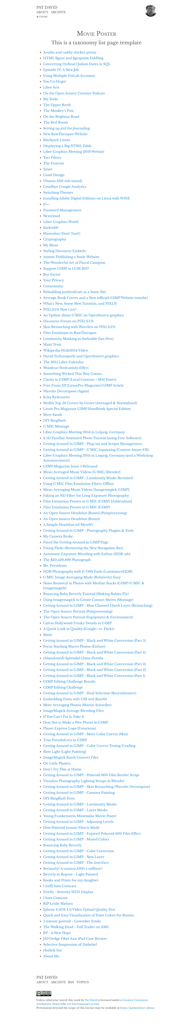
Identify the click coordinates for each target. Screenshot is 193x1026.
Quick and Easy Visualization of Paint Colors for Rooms (88, 915)
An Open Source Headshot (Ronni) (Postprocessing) (85, 513)
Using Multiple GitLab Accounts (69, 76)
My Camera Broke (58, 536)
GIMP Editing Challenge (63, 687)
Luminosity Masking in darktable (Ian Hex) (78, 339)
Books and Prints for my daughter (70, 880)
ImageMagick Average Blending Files (73, 711)
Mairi (47, 635)
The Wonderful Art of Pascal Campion (74, 263)
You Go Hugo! (54, 81)
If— (46, 204)
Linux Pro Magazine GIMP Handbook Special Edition (87, 409)
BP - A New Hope (57, 933)
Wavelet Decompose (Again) (66, 391)
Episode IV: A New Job (61, 70)
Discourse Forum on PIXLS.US (68, 321)
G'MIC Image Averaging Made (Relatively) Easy (82, 577)
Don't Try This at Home (62, 769)
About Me (51, 956)
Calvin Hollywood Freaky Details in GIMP (77, 623)
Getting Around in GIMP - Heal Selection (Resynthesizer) (89, 693)
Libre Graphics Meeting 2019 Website (73, 152)
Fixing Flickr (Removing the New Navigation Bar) (83, 548)
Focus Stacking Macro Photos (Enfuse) (74, 646)
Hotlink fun (52, 950)
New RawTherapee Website (65, 134)
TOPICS (82, 982)
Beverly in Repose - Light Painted (70, 874)
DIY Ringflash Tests (59, 798)
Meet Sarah (52, 415)
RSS (71, 982)
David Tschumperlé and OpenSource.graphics (81, 356)
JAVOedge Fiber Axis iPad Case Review (75, 939)
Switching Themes (58, 192)
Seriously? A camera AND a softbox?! (73, 868)
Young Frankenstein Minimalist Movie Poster (80, 816)
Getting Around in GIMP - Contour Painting (79, 793)
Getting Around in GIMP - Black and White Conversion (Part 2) (94, 670)
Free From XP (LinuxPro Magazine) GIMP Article (83, 385)
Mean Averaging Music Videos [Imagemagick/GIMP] (86, 490)
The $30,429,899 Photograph (67, 560)
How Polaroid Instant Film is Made (71, 828)
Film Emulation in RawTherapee (70, 333)
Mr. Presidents (55, 565)
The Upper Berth (57, 105)
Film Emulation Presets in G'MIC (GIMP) (76, 507)
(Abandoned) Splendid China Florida (73, 658)
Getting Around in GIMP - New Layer (73, 857)
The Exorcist (53, 163)
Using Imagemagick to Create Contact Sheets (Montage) (88, 600)
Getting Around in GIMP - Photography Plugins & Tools (88, 530)
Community (53, 286)
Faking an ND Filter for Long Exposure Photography (86, 495)
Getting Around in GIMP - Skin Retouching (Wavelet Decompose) (96, 787)
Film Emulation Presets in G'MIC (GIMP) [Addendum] (87, 501)
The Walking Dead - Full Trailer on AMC (76, 927)
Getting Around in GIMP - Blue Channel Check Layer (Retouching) (97, 605)
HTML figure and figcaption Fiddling (73, 58)
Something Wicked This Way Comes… (74, 374)
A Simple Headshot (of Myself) (68, 525)
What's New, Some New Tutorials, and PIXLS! (80, 303)
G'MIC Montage (56, 426)
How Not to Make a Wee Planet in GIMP (75, 722)
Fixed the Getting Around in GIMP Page (75, 542)
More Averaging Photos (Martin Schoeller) (77, 705)
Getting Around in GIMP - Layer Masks (75, 810)
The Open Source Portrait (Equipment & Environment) (88, 617)
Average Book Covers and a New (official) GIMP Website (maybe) (95, 298)
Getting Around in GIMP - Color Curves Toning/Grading (89, 746)
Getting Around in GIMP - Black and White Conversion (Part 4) (94, 652)
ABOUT (42, 12)
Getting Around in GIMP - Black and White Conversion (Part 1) (94, 676)
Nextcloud (51, 216)
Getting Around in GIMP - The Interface (76, 863)
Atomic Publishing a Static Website (71, 257)
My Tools (50, 99)
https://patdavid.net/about (137, 1007)
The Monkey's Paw (58, 111)
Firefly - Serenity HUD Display (68, 892)
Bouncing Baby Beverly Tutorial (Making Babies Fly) (86, 594)
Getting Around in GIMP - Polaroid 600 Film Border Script (91, 775)
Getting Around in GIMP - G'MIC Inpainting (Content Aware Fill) (96, 450)
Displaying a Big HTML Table (67, 146)
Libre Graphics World (60, 222)
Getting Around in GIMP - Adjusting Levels (78, 822)
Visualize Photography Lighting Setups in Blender (83, 781)
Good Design (53, 175)
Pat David (91, 1000)
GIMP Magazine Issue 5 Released (70, 466)
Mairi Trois (52, 344)
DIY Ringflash (54, 420)
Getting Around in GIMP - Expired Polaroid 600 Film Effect (92, 833)
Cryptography (54, 239)
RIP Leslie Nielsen (58, 903)
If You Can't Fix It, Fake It (63, 717)
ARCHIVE (58, 12)
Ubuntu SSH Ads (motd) (62, 181)
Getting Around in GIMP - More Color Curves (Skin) (85, 734)
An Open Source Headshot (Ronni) (71, 519)
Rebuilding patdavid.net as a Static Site (74, 292)
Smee (47, 169)
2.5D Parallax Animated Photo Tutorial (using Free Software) (92, 438)
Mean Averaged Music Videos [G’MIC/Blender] (81, 472)
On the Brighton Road (61, 117)
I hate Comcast (55, 898)
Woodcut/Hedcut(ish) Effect (66, 368)
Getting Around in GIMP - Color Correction (78, 851)
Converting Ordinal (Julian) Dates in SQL (77, 64)
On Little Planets (57, 763)
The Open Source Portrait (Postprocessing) (77, 611)
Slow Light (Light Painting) (64, 752)
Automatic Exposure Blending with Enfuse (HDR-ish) (86, 554)
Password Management (62, 210)
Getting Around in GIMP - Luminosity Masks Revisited (88, 478)
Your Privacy (53, 280)
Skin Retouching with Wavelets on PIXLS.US (79, 327)
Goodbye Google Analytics (64, 187)
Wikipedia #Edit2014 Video (65, 350)
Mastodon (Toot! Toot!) (61, 233)
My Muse (50, 245)
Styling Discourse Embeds (64, 251)
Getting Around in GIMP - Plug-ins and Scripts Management (92, 444)
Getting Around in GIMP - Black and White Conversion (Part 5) (94, 640)
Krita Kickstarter (56, 397)
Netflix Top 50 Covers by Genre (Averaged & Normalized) (90, 403)
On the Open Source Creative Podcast (74, 93)
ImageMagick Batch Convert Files (70, 757)
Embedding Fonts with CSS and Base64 (75, 699)
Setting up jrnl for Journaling (66, 128)
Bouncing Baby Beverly (62, 845)
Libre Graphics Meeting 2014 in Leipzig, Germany (84, 432)
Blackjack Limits (56, 140)
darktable (51, 228)
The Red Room (55, 122)
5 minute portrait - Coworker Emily (72, 921)
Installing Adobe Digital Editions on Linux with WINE (86, 198)
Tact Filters (52, 157)
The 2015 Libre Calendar (63, 362)
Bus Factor (52, 274)
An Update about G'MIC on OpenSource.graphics (83, 315)
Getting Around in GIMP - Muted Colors (76, 839)
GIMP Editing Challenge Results (69, 681)
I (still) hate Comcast (59, 886)
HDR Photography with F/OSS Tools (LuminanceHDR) (87, 571)
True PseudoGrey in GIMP (65, 740)
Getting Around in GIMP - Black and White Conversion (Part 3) (94, 664)
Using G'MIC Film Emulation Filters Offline (78, 484)
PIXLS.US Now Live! (59, 309)
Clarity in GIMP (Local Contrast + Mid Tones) (79, 379)
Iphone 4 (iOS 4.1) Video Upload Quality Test (79, 909)
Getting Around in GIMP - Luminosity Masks (80, 804)
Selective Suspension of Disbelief (70, 944)
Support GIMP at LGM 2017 (66, 268)
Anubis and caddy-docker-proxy (69, 52)
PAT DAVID (47, 7)
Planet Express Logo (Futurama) (69, 728)
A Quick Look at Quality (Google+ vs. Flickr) (78, 629)
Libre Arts (51, 87)
